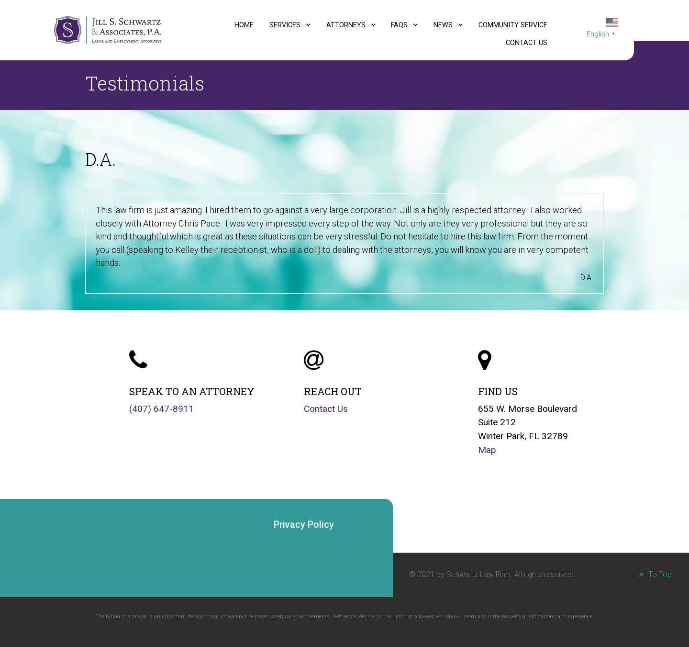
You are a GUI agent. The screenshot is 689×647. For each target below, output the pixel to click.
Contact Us (326, 408)
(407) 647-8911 (161, 408)
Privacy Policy (304, 524)
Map (487, 449)
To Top (654, 574)
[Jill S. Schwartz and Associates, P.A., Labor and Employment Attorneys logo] (107, 29)
